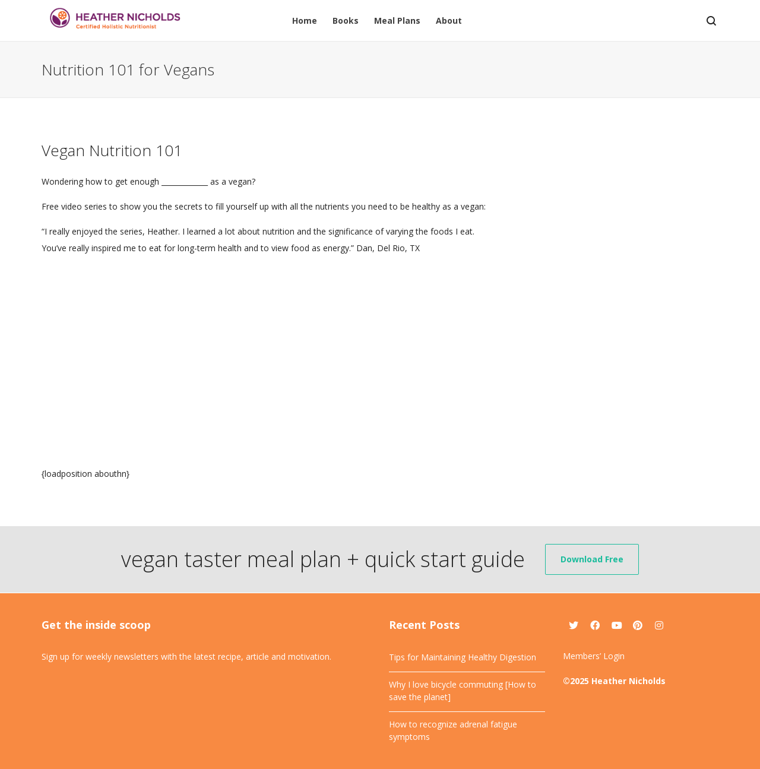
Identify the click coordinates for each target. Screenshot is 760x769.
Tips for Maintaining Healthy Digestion (462, 657)
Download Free (591, 559)
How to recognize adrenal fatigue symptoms (453, 730)
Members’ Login (594, 656)
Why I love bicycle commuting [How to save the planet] (462, 690)
